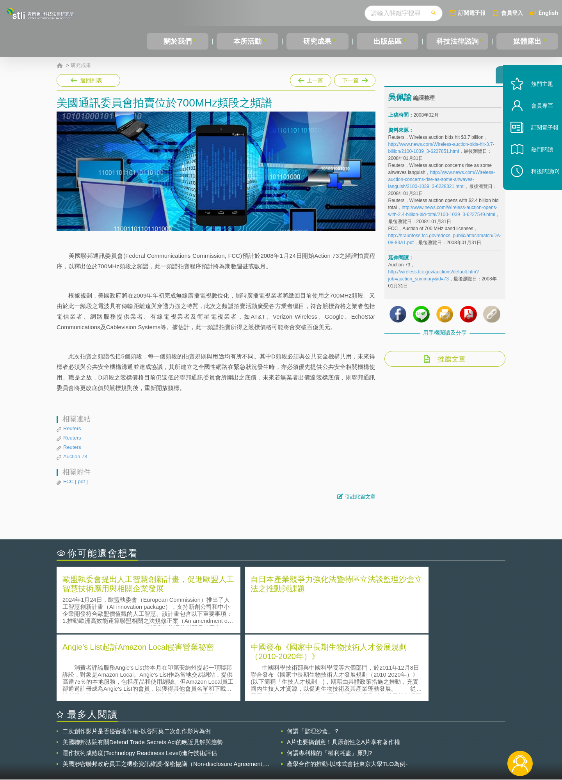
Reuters (72, 428)
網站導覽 (331, 748)
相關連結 (438, 737)
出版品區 (387, 41)
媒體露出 (527, 41)
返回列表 (91, 80)
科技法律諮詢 (457, 41)
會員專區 (535, 120)
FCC (75, 481)
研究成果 (317, 41)
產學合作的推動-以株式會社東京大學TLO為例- (347, 694)
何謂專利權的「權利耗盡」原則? (329, 684)
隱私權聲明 (286, 737)
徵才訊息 (331, 737)
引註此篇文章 (360, 497)
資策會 (392, 737)
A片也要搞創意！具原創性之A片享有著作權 (343, 673)
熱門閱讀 (535, 164)
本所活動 (247, 41)
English (548, 12)
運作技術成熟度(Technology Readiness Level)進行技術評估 (139, 684)
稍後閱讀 (539, 186)
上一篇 (310, 78)
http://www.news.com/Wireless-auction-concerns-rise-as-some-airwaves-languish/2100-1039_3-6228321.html (441, 183)
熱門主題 (535, 98)
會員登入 (512, 12)
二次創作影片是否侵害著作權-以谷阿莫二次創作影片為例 (136, 662)
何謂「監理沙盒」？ (313, 662)
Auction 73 (75, 456)
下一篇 (354, 78)
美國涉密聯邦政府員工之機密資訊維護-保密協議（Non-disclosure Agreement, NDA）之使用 (163, 694)
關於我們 (178, 41)
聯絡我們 (283, 748)
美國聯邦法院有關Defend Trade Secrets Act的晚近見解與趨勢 (142, 673)
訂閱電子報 (472, 12)
